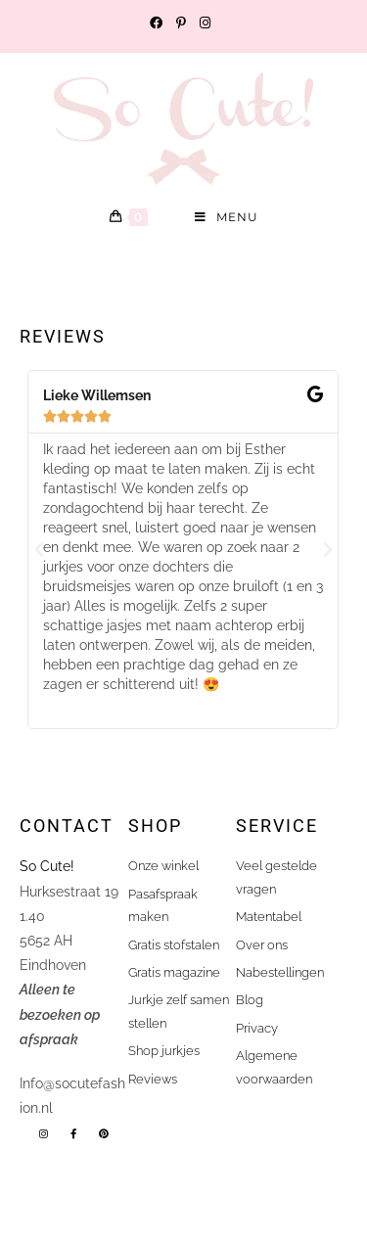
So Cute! (49, 866)
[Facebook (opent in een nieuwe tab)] (159, 23)
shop (155, 825)
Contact (67, 825)
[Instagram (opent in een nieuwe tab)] (205, 23)
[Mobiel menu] (226, 217)
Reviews (63, 336)
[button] (39, 550)
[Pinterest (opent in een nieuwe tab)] (181, 23)
